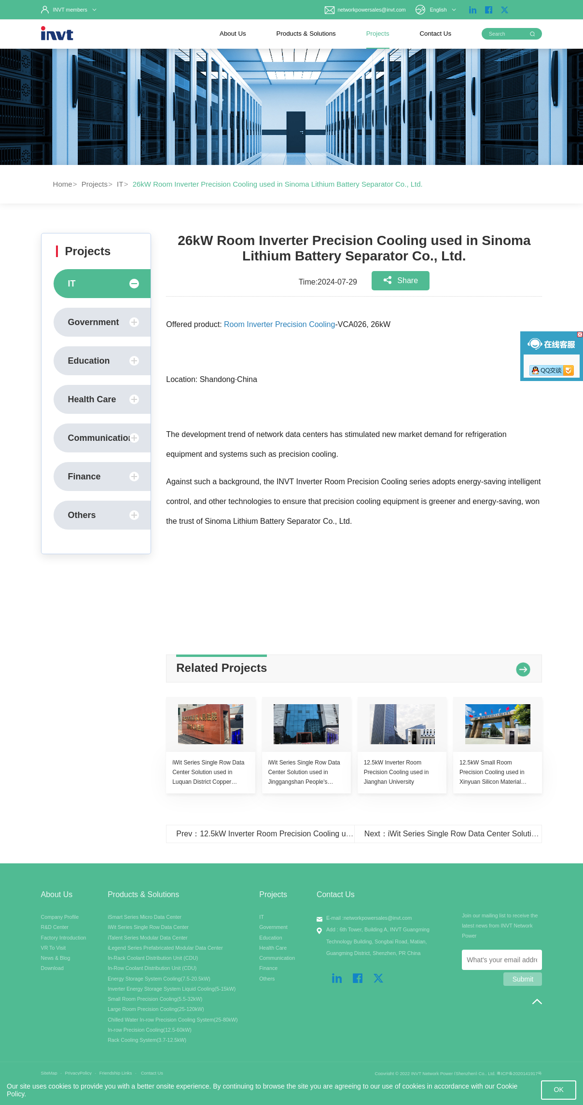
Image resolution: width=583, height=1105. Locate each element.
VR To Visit (53, 948)
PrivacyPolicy (78, 1073)
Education (103, 361)
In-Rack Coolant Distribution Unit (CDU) (153, 958)
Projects (377, 33)
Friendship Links (115, 1073)
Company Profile (60, 917)
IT (120, 184)
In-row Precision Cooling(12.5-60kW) (150, 1030)
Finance (103, 476)
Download (52, 968)
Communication (103, 438)
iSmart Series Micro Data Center (144, 917)
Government (103, 322)
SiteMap (49, 1073)
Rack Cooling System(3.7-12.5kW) (147, 1040)
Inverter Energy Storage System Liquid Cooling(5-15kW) (172, 989)
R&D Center (55, 927)
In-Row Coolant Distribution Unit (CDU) (152, 968)
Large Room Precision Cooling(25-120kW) (156, 1009)
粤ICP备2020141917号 (519, 1073)
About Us (233, 33)
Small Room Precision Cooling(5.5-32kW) (155, 999)
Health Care (103, 399)
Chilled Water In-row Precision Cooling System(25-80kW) (172, 1020)
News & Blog (55, 958)
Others (103, 515)
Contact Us (435, 33)
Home (62, 184)
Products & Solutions (306, 33)
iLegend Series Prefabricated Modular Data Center (165, 948)
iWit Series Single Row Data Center (148, 927)
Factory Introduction (63, 938)
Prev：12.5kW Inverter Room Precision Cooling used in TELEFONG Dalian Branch (318, 834)
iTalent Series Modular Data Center (147, 938)
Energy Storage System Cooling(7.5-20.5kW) (159, 979)
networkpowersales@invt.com (364, 10)
